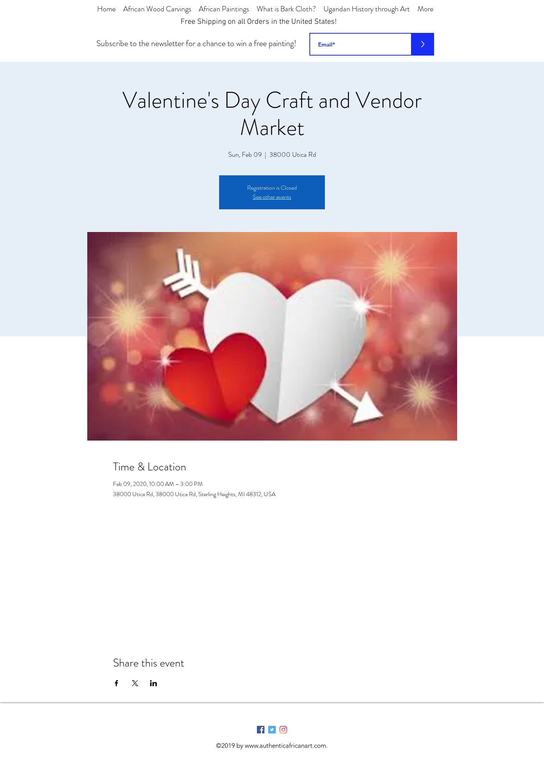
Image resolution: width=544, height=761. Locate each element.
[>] (422, 44)
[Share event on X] (135, 683)
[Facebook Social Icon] (260, 729)
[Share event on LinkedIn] (153, 683)
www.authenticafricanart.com (285, 745)
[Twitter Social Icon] (272, 729)
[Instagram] (283, 729)
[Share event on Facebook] (116, 683)
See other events (272, 196)
